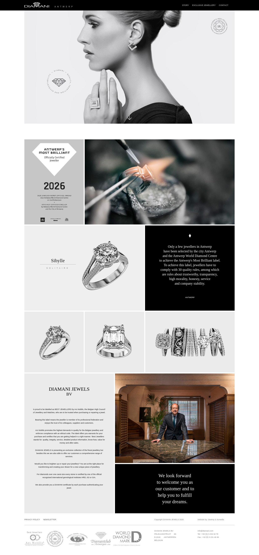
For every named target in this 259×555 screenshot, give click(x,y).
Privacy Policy (32, 520)
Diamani (64, 5)
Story (185, 5)
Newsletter (49, 520)
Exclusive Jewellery (204, 5)
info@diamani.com (205, 531)
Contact (223, 5)
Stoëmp (211, 520)
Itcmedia (220, 520)
